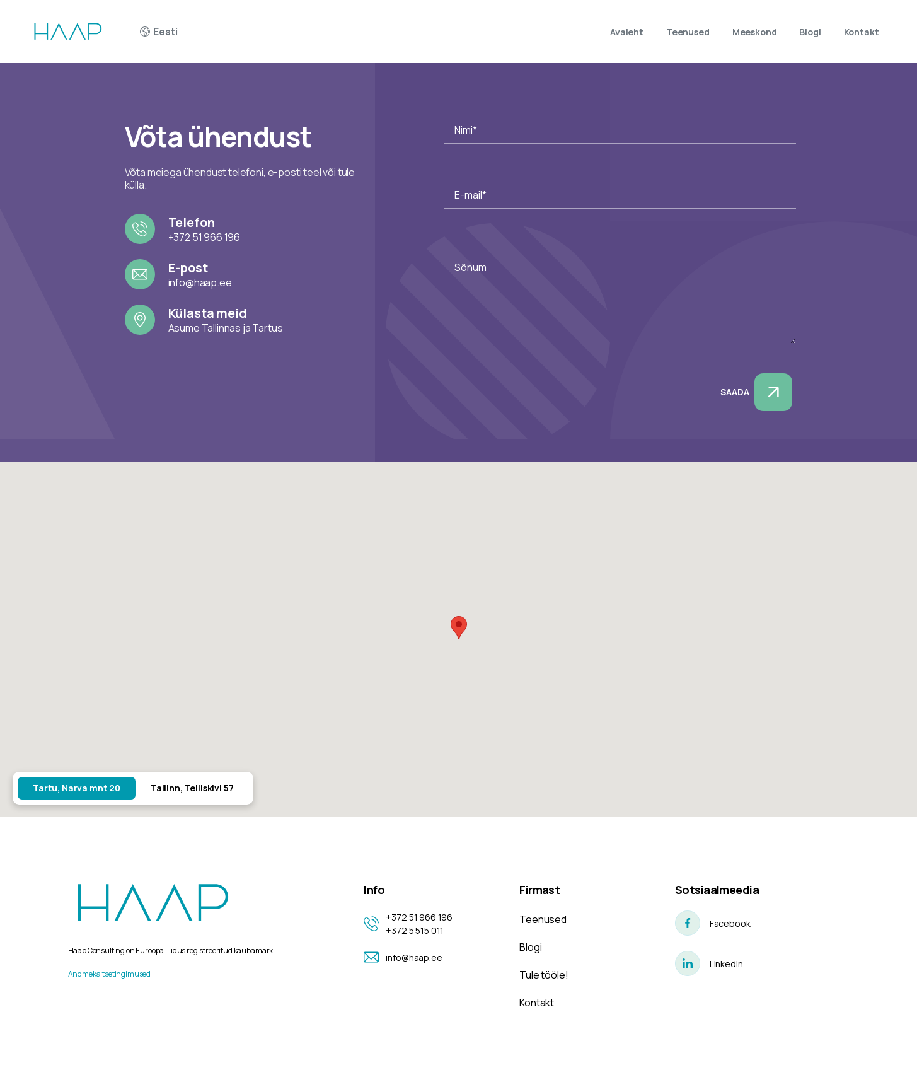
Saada (756, 392)
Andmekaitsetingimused (109, 973)
